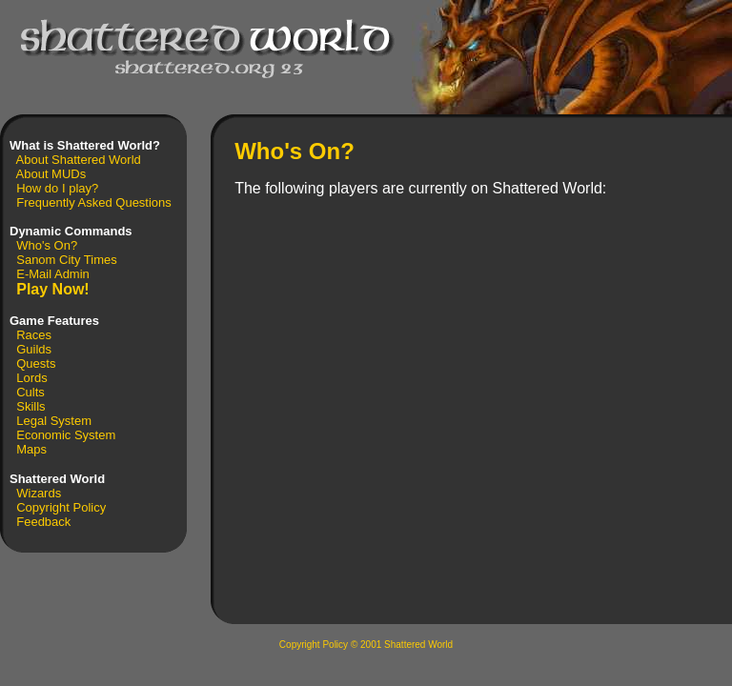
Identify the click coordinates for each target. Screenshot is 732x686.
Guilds (33, 349)
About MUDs (51, 174)
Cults (30, 392)
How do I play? (57, 188)
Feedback (43, 521)
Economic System (65, 435)
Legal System (54, 421)
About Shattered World (78, 159)
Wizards (38, 493)
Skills (30, 406)
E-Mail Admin (53, 274)
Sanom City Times (66, 259)
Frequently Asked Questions (94, 202)
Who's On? (46, 245)
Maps (31, 449)
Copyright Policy (61, 507)
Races (33, 335)
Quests (35, 363)
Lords (32, 378)
